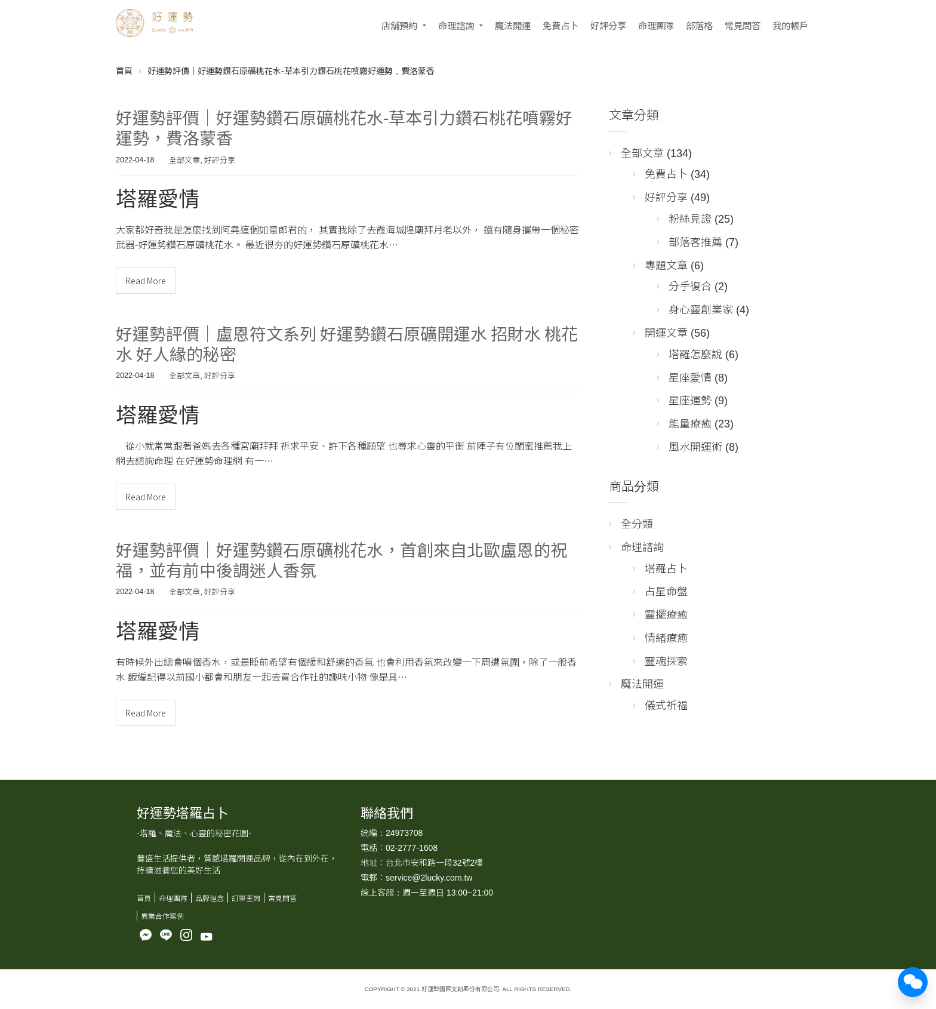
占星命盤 (666, 590)
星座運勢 (690, 399)
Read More (145, 281)
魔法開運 (513, 25)
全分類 (637, 523)
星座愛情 (690, 376)
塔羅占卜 (666, 568)
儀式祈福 (666, 704)
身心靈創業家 (701, 308)
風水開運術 (695, 446)
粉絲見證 (690, 218)
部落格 (699, 25)
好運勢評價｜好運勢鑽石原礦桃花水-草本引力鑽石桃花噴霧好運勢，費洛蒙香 (344, 127)
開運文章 (666, 332)
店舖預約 (399, 25)
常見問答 (743, 25)
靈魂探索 (666, 660)
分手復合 (690, 285)
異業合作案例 (162, 915)
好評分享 (608, 25)
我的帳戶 (790, 25)
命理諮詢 (456, 25)
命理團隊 (656, 25)
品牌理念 (209, 898)
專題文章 (666, 264)
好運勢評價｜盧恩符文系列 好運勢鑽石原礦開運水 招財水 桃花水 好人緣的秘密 (347, 343)
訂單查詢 (246, 898)
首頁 (124, 70)
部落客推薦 (695, 241)
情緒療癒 (666, 637)
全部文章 (184, 159)
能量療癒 (690, 422)
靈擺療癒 (666, 614)
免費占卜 (560, 25)
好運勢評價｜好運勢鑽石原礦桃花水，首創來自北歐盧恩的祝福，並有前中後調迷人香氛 (341, 559)
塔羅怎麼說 (695, 353)
